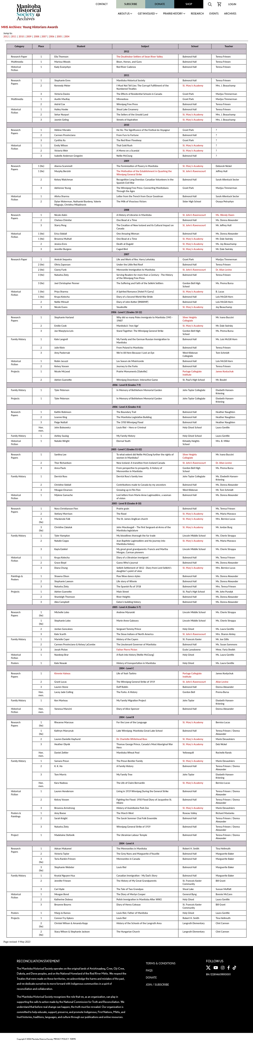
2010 (21, 36)
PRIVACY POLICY (61, 1039)
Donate (160, 4)
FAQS (149, 970)
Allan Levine (222, 681)
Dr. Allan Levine (224, 269)
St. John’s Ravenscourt (194, 171)
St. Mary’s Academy (193, 85)
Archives (230, 13)
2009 (28, 36)
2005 (59, 36)
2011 (13, 36)
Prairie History (173, 13)
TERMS (73, 1039)
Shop (189, 4)
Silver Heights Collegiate (190, 319)
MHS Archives (11, 27)
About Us (124, 13)
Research (197, 13)
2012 (6, 36)
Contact (102, 4)
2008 (36, 36)
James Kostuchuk (225, 371)
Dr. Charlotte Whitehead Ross (131, 739)
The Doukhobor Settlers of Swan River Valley (139, 56)
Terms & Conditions (160, 963)
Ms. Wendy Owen (225, 215)
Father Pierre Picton (126, 649)
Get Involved (146, 13)
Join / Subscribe (157, 984)
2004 (66, 36)
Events (213, 13)
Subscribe (130, 4)
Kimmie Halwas (62, 673)
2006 (51, 36)
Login (232, 4)
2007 (44, 36)
